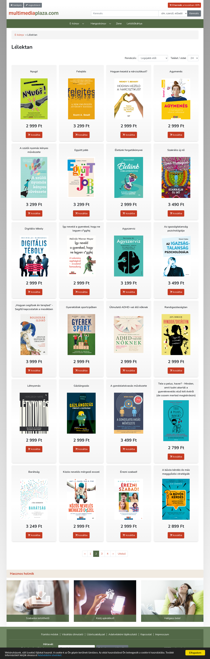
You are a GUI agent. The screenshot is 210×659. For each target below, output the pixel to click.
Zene (119, 23)
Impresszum (162, 634)
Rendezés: (131, 58)
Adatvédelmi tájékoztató (122, 634)
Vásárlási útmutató (72, 634)
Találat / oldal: (178, 58)
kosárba (34, 135)
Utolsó (122, 554)
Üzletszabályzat (96, 634)
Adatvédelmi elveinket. (62, 655)
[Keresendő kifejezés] (125, 13)
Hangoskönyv (98, 23)
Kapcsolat (146, 634)
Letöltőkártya (134, 23)
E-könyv (74, 23)
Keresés (194, 13)
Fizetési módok (49, 634)
